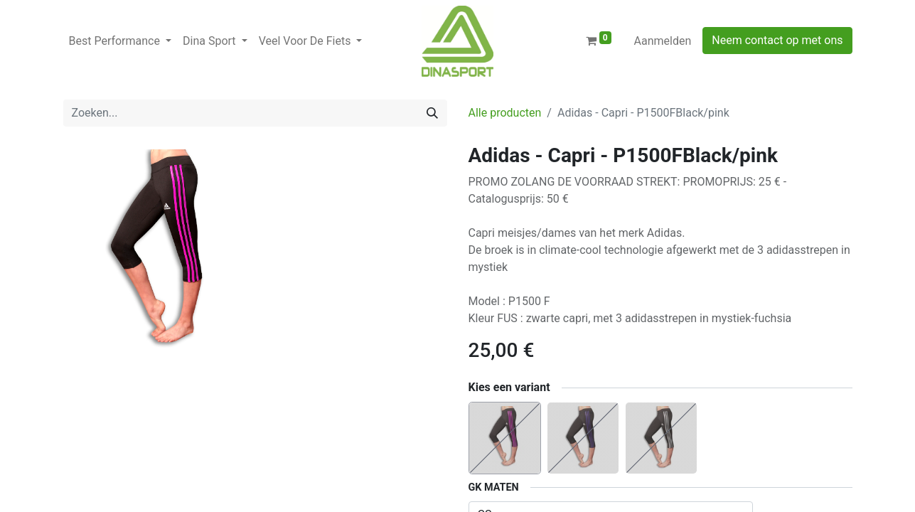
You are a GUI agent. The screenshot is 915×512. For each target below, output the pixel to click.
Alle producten (505, 112)
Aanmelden (663, 41)
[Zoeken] (432, 113)
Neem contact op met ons (777, 40)
